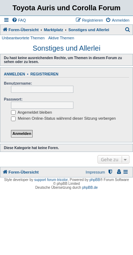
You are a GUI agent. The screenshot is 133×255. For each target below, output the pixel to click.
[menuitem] (19, 20)
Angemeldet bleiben (31, 112)
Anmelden (14, 74)
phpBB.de (90, 187)
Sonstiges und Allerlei (66, 48)
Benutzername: (18, 83)
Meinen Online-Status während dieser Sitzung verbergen (63, 118)
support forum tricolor (51, 180)
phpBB (94, 180)
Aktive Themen (61, 38)
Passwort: (13, 99)
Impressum (95, 172)
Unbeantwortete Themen (23, 38)
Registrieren (45, 74)
